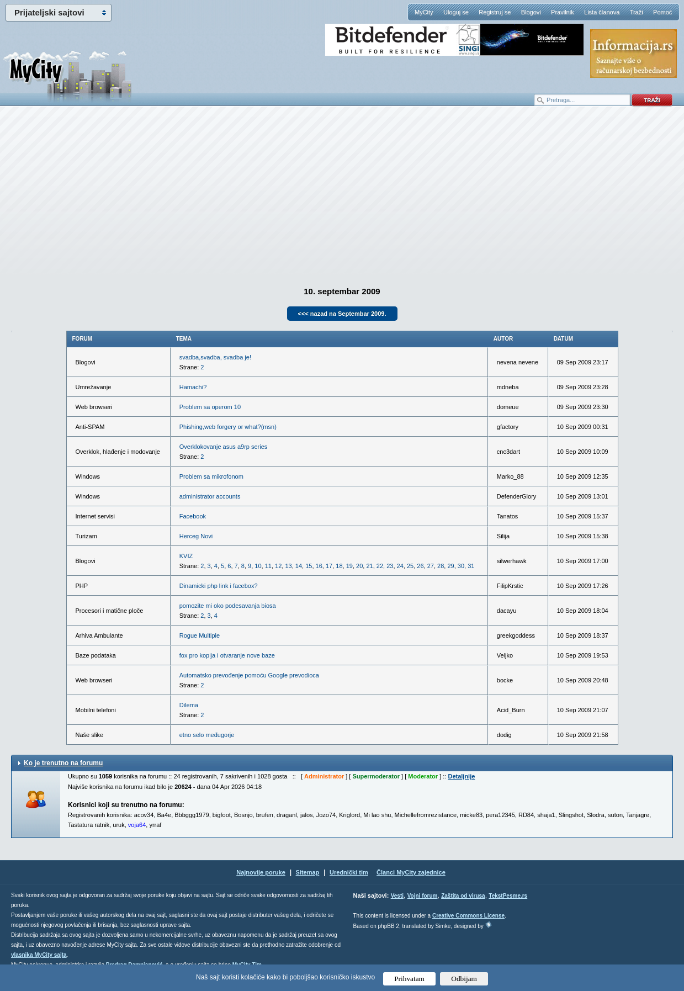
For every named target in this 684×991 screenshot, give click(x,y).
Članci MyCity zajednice (411, 872)
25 (410, 566)
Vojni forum (422, 896)
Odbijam (464, 978)
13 (288, 566)
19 (349, 566)
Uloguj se (456, 12)
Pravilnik (562, 12)
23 (389, 566)
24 (400, 566)
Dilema (188, 705)
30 (461, 566)
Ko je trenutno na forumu (63, 763)
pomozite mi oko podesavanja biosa (227, 605)
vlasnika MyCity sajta (39, 955)
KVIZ (186, 556)
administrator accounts (210, 496)
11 (268, 566)
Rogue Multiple (199, 635)
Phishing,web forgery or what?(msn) (228, 426)
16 (319, 566)
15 (308, 566)
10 (257, 566)
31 (471, 566)
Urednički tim (349, 872)
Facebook (192, 516)
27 (430, 566)
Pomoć (662, 12)
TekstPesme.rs (508, 896)
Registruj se (495, 12)
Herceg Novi (196, 536)
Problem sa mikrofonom (211, 476)
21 (369, 566)
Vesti (397, 896)
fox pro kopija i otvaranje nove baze (227, 655)
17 (329, 566)
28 (440, 566)
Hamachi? (193, 387)
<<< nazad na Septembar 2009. (342, 313)
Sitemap (308, 872)
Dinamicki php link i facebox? (218, 585)
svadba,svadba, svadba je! (215, 357)
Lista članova (601, 12)
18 (339, 566)
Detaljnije (461, 776)
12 (278, 566)
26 (420, 566)
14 (298, 566)
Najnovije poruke (260, 872)
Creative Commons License (468, 916)
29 (450, 566)
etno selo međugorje (207, 735)
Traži (636, 12)
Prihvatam (409, 978)
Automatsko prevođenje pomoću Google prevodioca (249, 675)
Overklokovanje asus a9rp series (223, 446)
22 (380, 566)
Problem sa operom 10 (210, 407)
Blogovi (531, 12)
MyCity (424, 12)
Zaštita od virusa (463, 896)
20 (359, 566)
